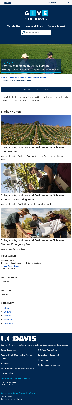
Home (3, 77)
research (8, 323)
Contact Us (43, 360)
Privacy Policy (7, 373)
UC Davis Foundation (47, 350)
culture (7, 311)
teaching (8, 319)
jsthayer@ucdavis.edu (10, 265)
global (7, 308)
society (7, 315)
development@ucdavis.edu (11, 399)
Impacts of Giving (34, 26)
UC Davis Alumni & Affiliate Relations (17, 368)
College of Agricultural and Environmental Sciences (27, 77)
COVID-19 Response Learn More (59, 3)
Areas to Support (56, 26)
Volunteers (5, 363)
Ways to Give (13, 26)
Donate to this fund (36, 89)
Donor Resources (8, 350)
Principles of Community (49, 355)
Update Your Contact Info (49, 365)
